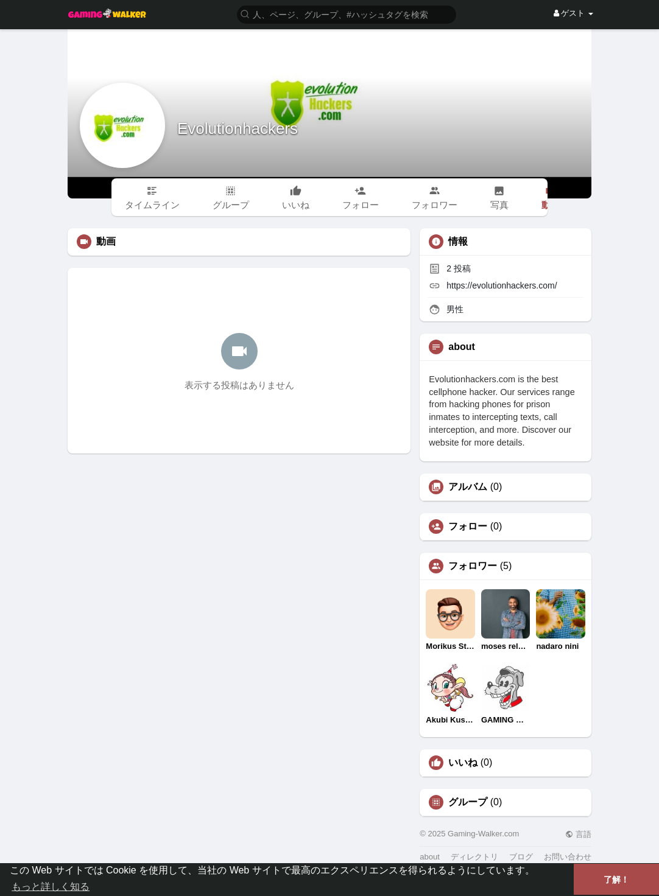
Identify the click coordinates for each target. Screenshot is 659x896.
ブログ (521, 857)
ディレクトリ (474, 857)
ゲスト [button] (573, 13)
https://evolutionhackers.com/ (501, 285)
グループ (467, 802)
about (430, 857)
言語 (578, 834)
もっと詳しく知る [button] (51, 886)
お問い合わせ (567, 857)
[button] (346, 14)
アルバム (467, 487)
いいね (463, 763)
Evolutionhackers (237, 128)
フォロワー (472, 566)
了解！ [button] (616, 879)
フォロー (467, 526)
